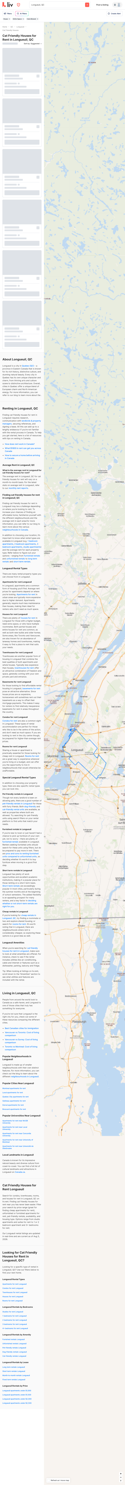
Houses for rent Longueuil (12, 1296)
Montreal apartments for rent (14, 1088)
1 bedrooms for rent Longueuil (14, 1316)
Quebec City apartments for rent (15, 1097)
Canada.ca (20, 1172)
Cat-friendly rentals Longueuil (14, 1356)
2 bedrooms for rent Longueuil (14, 1320)
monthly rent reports (18, 488)
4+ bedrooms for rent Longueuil (15, 1328)
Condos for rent (9, 721)
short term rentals (22, 561)
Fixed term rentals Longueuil (13, 1379)
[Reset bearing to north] (121, 1481)
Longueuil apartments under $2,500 (16, 1403)
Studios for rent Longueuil (12, 1312)
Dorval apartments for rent (13, 1105)
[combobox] (31, 5)
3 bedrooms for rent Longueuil (14, 1324)
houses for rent (28, 618)
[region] (84, 753)
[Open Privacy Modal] (18, 5)
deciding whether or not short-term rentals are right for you (19, 903)
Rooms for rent (32, 756)
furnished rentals (32, 555)
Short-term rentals (11, 886)
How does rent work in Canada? (20, 444)
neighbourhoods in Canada (15, 530)
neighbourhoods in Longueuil (25, 1076)
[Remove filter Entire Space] (23, 19)
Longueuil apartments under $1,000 (16, 1390)
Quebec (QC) (28, 366)
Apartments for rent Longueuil (14, 1284)
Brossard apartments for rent (14, 1109)
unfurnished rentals (15, 558)
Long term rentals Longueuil (13, 1367)
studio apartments (32, 547)
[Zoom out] (121, 1477)
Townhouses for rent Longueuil (14, 1292)
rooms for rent (19, 924)
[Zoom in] (121, 1473)
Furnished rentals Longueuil (13, 1339)
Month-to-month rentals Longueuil (16, 1375)
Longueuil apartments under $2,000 (16, 1399)
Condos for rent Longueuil (12, 1288)
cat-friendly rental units (13, 809)
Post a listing (102, 5)
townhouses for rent (24, 668)
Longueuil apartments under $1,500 (16, 1395)
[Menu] (117, 5)
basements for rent (31, 688)
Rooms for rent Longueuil (12, 1301)
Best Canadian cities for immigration (22, 1028)
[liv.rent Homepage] (7, 4)
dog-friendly (30, 806)
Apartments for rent (26, 594)
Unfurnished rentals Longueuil (14, 1343)
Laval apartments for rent (12, 1092)
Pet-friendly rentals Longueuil (14, 1348)
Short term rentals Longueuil (13, 1371)
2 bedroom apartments (25, 544)
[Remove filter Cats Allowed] (37, 19)
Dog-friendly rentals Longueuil (14, 1352)
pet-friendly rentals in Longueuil (17, 803)
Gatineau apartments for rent (14, 1101)
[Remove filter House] (9, 19)
